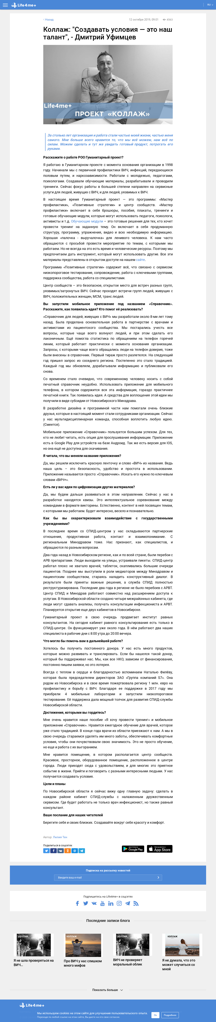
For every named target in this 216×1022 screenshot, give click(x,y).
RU (210, 4)
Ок (155, 1015)
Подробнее (170, 1015)
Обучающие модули (87, 221)
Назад (48, 19)
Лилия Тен (60, 837)
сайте (140, 260)
